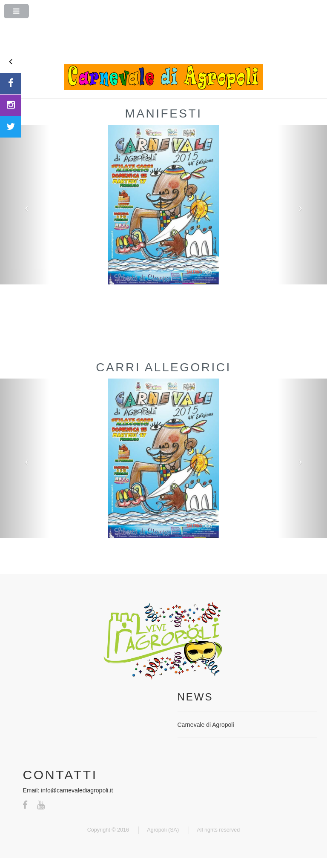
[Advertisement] (163, 43)
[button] (24, 204)
